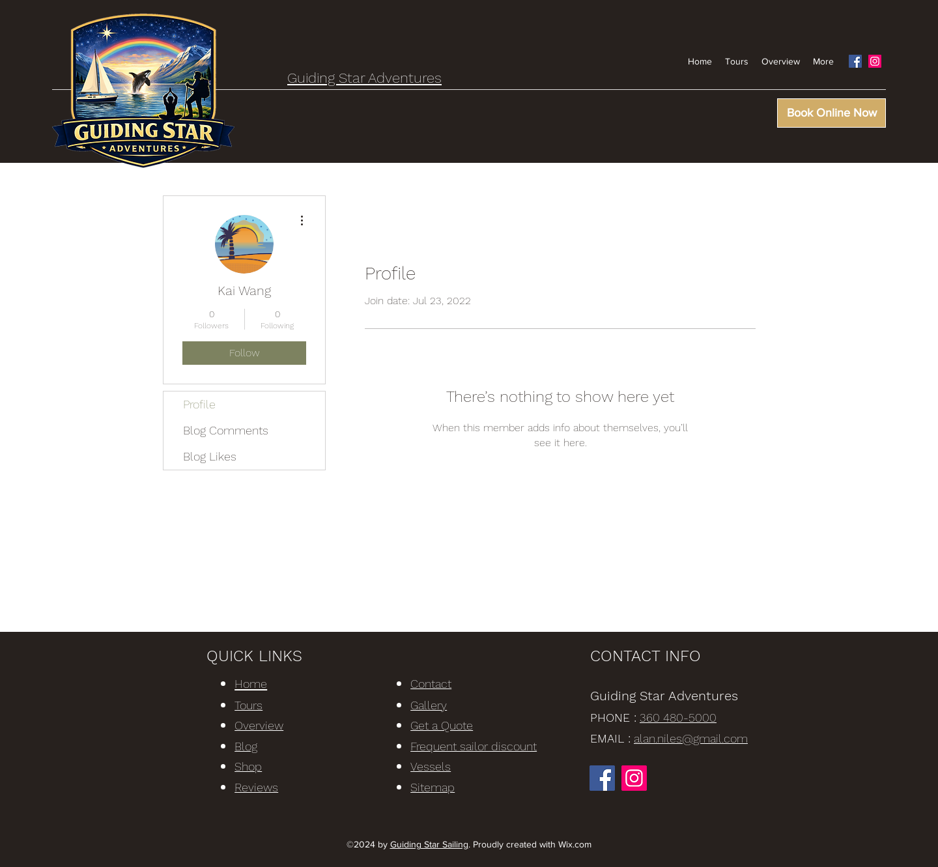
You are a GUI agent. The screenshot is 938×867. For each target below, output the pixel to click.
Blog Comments (225, 430)
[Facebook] (855, 61)
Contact (430, 683)
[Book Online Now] (831, 113)
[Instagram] (874, 61)
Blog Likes (209, 456)
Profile (199, 404)
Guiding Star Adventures (364, 78)
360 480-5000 (678, 717)
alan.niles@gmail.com (691, 738)
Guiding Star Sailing (429, 844)
